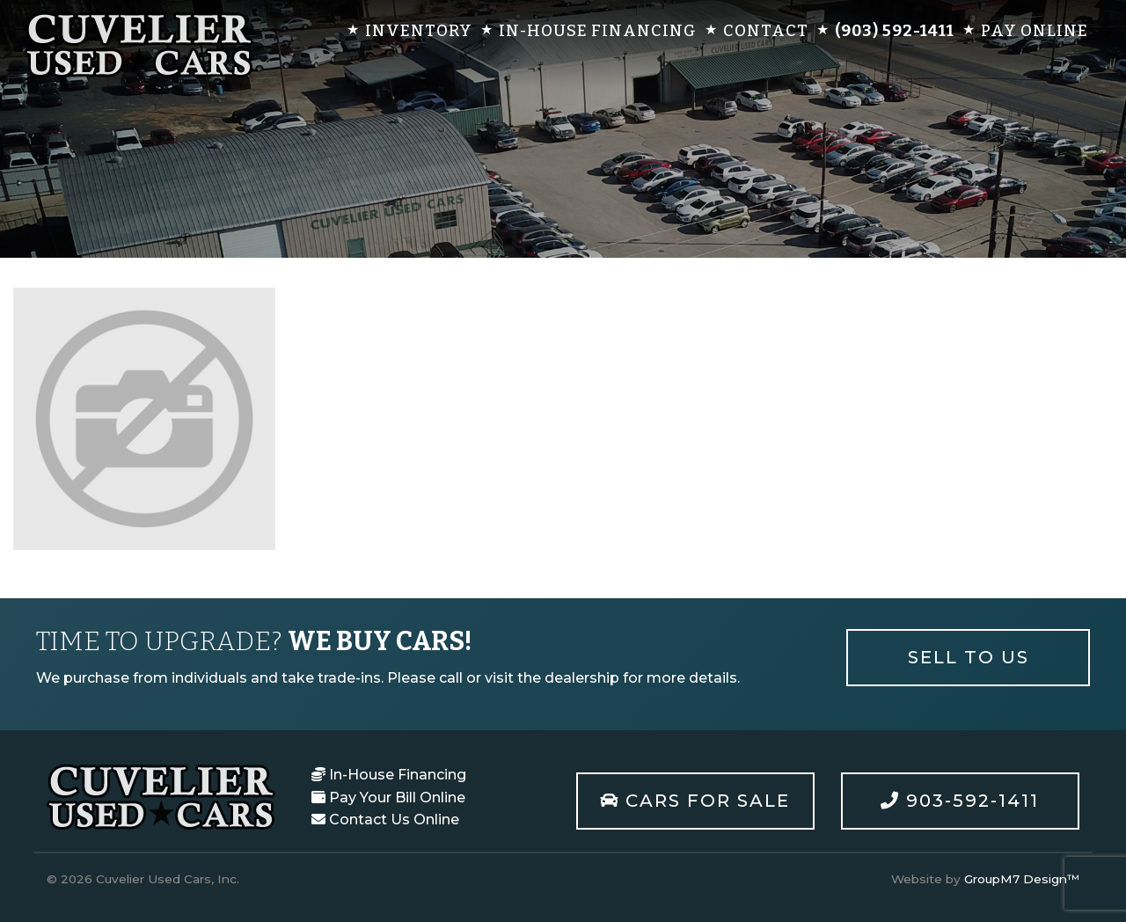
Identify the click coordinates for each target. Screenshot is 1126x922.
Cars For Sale (695, 800)
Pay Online (1034, 30)
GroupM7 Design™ (1021, 879)
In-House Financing (598, 30)
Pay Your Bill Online (388, 797)
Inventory (418, 30)
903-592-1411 (960, 800)
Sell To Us (968, 657)
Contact (765, 30)
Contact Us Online (385, 819)
